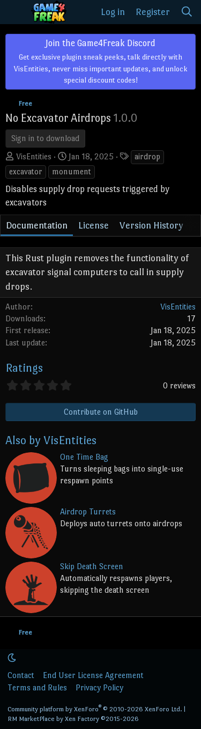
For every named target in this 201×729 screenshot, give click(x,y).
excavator (25, 171)
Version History (151, 225)
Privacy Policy (99, 687)
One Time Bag (84, 456)
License (93, 225)
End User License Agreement (93, 675)
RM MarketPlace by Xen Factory (73, 719)
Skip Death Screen (91, 566)
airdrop (147, 156)
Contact (21, 675)
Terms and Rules (37, 687)
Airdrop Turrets (88, 511)
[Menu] (15, 12)
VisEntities (33, 156)
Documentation (37, 225)
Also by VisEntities (50, 440)
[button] (11, 658)
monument (71, 171)
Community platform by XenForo (95, 709)
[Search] (187, 12)
